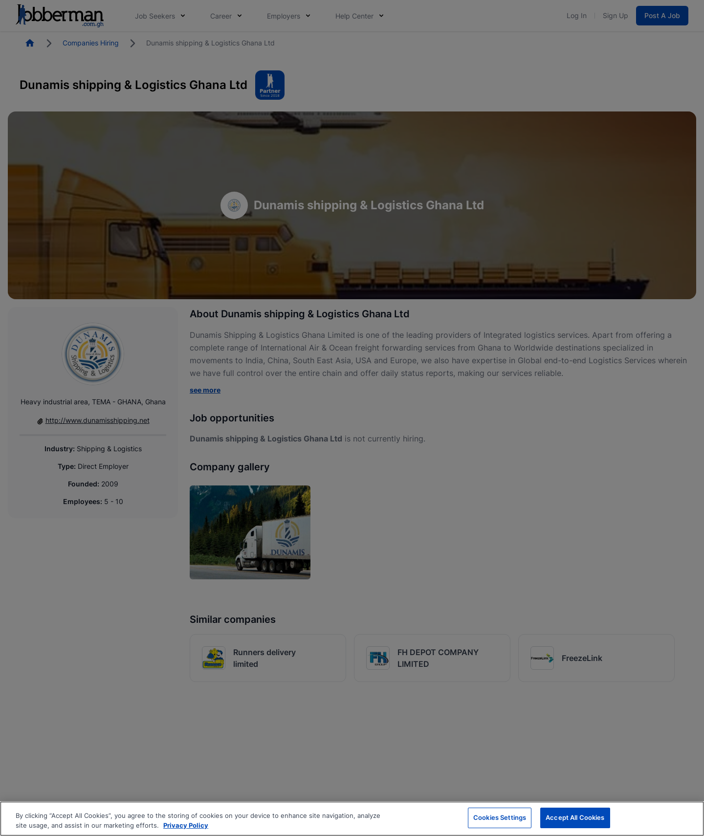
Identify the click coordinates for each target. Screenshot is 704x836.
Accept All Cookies (575, 817)
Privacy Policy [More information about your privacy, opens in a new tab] (185, 825)
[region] (352, 818)
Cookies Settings (499, 817)
